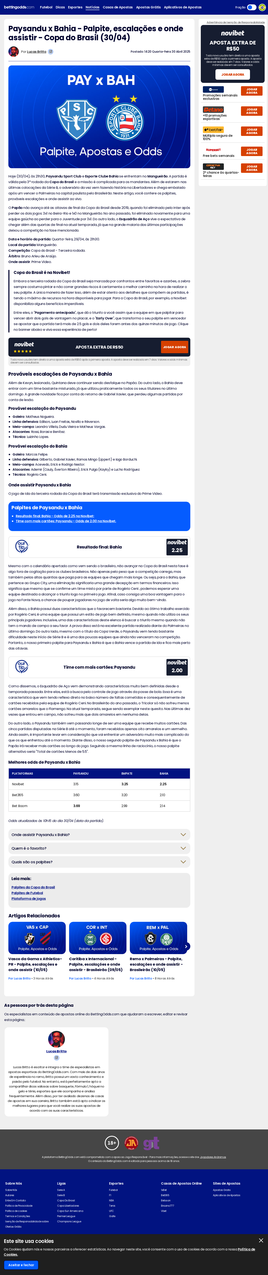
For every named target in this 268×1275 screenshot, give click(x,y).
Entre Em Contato (15, 1210)
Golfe (112, 1226)
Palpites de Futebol (27, 893)
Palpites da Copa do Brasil (33, 887)
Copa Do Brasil (66, 1210)
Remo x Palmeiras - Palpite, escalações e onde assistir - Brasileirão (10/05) (156, 964)
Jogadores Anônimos (213, 1167)
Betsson (166, 1210)
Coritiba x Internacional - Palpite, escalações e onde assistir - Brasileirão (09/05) (96, 964)
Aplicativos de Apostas (182, 7)
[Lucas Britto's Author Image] (56, 1042)
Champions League (69, 1231)
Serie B (61, 1205)
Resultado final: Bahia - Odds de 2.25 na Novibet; (55, 516)
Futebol (46, 7)
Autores (9, 1205)
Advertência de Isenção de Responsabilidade (236, 22)
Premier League (66, 1226)
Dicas (60, 7)
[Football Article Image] (37, 938)
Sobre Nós (11, 1200)
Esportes (75, 7)
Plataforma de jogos (29, 898)
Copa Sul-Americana (70, 1221)
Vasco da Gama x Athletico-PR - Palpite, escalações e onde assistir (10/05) (35, 964)
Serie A (61, 1200)
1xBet (164, 1200)
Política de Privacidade (18, 1216)
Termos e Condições (17, 1226)
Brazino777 (167, 1216)
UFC (111, 1221)
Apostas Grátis (148, 7)
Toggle (251, 7)
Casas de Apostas (118, 7)
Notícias (92, 7)
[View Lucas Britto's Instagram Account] (50, 51)
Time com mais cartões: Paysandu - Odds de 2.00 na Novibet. (66, 521)
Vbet (163, 1221)
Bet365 (165, 1205)
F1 (110, 1205)
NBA (111, 1210)
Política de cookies (16, 1221)
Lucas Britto (36, 51)
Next (186, 946)
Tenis (112, 1216)
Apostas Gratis (222, 1200)
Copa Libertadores (68, 1216)
